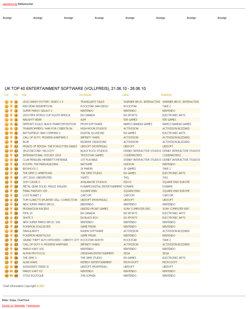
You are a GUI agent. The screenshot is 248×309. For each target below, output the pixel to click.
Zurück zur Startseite (13, 305)
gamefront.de (10, 4)
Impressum (33, 305)
